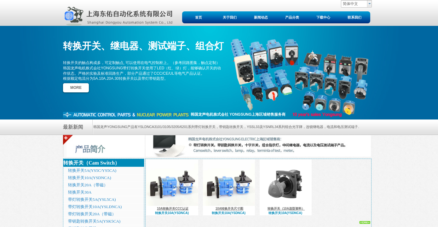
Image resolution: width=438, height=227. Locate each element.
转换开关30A (79, 192)
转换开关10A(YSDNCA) (89, 177)
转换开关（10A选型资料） (286, 208)
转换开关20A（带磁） (88, 185)
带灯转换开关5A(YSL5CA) (92, 199)
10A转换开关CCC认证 (172, 208)
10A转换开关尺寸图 (229, 208)
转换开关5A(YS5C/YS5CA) (92, 170)
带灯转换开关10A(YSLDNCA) (95, 206)
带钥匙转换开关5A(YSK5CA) (94, 221)
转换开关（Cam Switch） (91, 163)
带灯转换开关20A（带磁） (92, 214)
